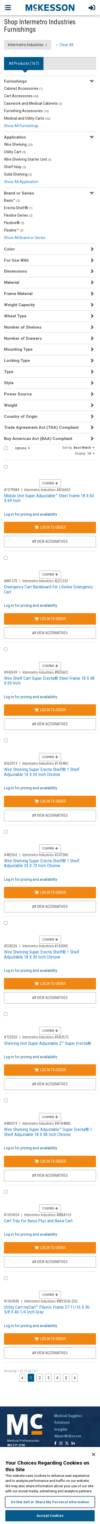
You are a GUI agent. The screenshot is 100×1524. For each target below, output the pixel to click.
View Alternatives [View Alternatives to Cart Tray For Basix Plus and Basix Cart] (50, 1262)
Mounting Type (18, 349)
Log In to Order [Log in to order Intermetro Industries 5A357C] (50, 1070)
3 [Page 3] (48, 1378)
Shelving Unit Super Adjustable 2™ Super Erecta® (47, 1043)
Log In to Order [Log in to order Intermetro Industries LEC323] (50, 619)
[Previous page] (22, 1378)
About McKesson (67, 1436)
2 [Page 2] (40, 1378)
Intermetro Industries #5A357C (45, 1037)
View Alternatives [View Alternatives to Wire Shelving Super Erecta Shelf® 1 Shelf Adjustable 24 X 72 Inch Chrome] (50, 906)
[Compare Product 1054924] (5, 1192)
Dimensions (15, 271)
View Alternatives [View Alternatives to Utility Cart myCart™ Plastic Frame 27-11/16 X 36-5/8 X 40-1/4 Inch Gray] (50, 1353)
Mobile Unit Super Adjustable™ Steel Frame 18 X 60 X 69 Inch (49, 498)
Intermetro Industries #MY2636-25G (51, 1301)
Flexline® (14, 223)
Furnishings (15, 81)
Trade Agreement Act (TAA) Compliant (41, 427)
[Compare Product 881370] (5, 558)
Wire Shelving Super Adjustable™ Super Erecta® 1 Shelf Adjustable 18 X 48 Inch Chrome (48, 1132)
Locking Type (17, 360)
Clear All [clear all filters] (66, 45)
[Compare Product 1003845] (5, 1278)
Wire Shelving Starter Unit (27, 159)
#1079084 (11, 490)
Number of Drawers (23, 338)
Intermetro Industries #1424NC (45, 763)
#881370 (10, 581)
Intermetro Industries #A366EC (47, 490)
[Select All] (5, 448)
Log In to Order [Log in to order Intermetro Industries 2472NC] (50, 892)
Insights (60, 1429)
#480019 (10, 1123)
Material (11, 282)
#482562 (10, 855)
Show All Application (21, 182)
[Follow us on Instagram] (60, 1443)
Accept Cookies (50, 1516)
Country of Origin (20, 416)
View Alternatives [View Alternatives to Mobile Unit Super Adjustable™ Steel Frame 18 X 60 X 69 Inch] (50, 541)
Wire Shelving (18, 144)
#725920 (10, 1037)
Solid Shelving (18, 174)
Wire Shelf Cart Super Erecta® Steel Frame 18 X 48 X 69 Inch (49, 681)
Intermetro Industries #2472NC (45, 855)
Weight (10, 405)
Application (15, 137)
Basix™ (12, 200)
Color (9, 249)
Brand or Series (19, 193)
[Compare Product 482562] (5, 832)
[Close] (93, 1454)
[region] (50, 1485)
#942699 (10, 672)
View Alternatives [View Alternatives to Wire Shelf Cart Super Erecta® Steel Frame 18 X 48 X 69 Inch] (50, 724)
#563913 (10, 763)
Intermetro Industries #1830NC (45, 946)
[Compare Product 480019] (5, 1100)
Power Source (18, 394)
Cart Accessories (21, 96)
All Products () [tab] (24, 63)
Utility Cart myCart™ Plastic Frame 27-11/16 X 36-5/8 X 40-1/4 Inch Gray (47, 1309)
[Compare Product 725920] (5, 1014)
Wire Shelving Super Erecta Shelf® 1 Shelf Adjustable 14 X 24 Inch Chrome (41, 772)
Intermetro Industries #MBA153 (47, 1215)
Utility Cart (15, 152)
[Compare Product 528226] (5, 923)
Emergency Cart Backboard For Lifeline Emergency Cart (48, 589)
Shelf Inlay (15, 167)
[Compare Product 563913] (5, 740)
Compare (50, 483)
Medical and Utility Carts (27, 118)
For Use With (16, 260)
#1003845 (11, 1301)
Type (8, 371)
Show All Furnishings (21, 126)
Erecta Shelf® (18, 208)
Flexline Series (18, 215)
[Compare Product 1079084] (5, 466)
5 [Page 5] (66, 1378)
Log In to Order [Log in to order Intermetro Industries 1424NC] (50, 801)
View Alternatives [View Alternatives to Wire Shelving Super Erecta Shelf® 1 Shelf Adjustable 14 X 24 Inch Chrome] (50, 815)
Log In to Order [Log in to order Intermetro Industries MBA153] (50, 1248)
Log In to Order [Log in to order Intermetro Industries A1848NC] (50, 1161)
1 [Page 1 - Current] (32, 1377)
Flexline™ (13, 230)
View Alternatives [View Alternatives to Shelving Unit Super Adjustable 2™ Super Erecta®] (50, 1084)
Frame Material (18, 293)
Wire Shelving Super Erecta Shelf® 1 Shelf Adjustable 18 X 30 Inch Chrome (41, 954)
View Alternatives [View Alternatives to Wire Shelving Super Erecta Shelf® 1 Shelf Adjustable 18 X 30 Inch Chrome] (50, 998)
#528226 (10, 946)
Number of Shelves (23, 327)
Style (9, 383)
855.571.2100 (16, 1445)
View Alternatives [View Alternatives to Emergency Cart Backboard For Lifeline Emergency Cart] (50, 633)
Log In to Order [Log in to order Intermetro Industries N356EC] (50, 710)
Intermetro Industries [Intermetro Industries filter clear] (25, 45)
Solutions (62, 1422)
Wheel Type (15, 316)
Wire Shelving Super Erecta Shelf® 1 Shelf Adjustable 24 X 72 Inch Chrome (41, 863)
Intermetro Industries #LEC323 (45, 581)
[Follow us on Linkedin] (73, 1443)
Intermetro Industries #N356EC (45, 672)
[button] (78, 447)
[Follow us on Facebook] (55, 1443)
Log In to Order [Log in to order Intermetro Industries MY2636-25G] (50, 1339)
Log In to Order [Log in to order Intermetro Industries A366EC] (50, 527)
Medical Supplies (68, 1416)
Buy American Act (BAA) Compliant (38, 438)
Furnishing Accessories (26, 111)
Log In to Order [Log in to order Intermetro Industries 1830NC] (50, 983)
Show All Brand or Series (24, 238)
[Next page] (75, 1378)
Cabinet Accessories (23, 88)
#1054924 (11, 1215)
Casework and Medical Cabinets (33, 103)
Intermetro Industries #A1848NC (46, 1123)
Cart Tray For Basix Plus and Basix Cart (38, 1220)
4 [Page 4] (57, 1378)
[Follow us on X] (67, 1443)
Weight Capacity (19, 304)
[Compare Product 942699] (5, 649)
